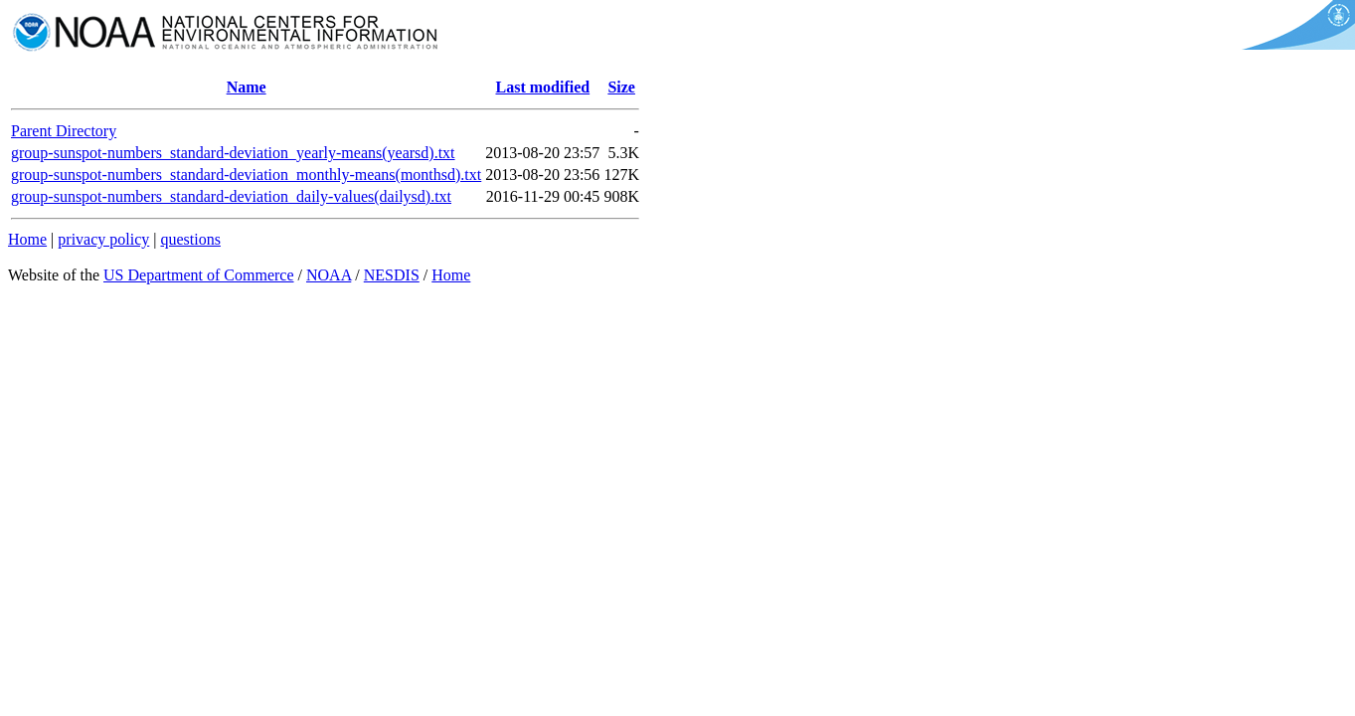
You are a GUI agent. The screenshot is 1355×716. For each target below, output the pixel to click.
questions (190, 239)
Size (621, 87)
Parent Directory (63, 130)
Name (246, 87)
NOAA (328, 275)
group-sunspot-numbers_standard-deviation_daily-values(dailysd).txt (231, 196)
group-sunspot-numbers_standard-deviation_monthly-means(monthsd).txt (246, 174)
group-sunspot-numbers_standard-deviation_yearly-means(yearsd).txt (233, 152)
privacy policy (103, 239)
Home (27, 239)
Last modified (542, 87)
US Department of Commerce (198, 275)
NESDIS (392, 275)
